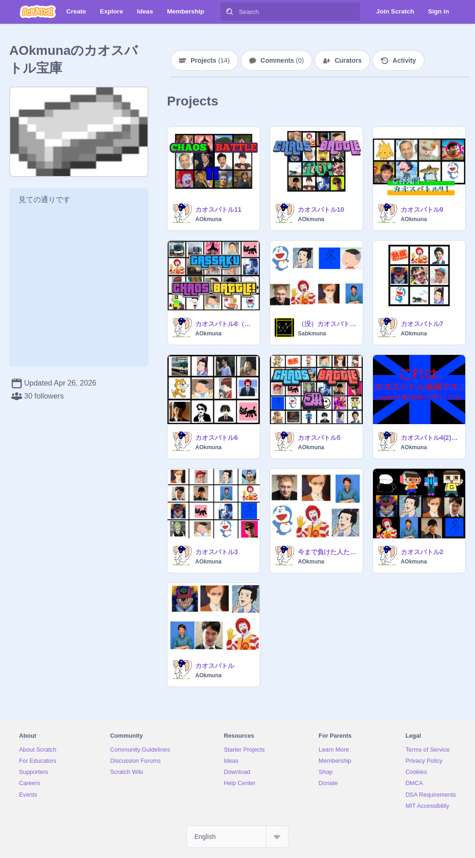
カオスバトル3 (216, 552)
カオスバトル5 (319, 437)
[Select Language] (237, 836)
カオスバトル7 (422, 323)
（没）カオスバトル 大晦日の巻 (327, 323)
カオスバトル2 (422, 552)
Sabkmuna (312, 333)
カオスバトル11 (218, 209)
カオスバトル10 (321, 209)
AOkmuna (208, 219)
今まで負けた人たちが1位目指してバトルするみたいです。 (327, 552)
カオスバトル (214, 665)
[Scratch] (38, 11)
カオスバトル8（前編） (224, 323)
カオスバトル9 (422, 209)
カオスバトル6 (216, 437)
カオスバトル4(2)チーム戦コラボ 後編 (430, 437)
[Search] (229, 11)
